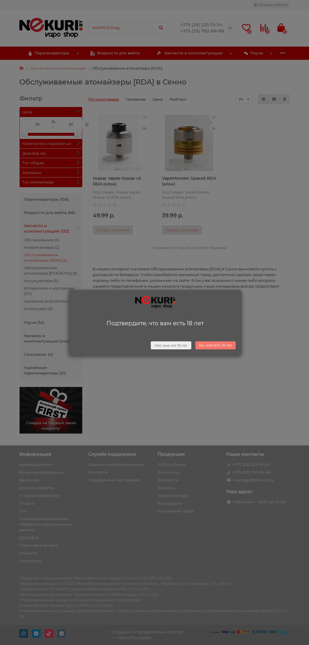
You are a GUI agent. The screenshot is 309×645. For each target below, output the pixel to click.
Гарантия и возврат (78, 4)
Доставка (27, 4)
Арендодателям (193, 4)
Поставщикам (160, 4)
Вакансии (133, 4)
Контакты (110, 4)
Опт (216, 4)
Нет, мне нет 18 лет (171, 345)
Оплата (48, 4)
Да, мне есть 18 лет (215, 345)
